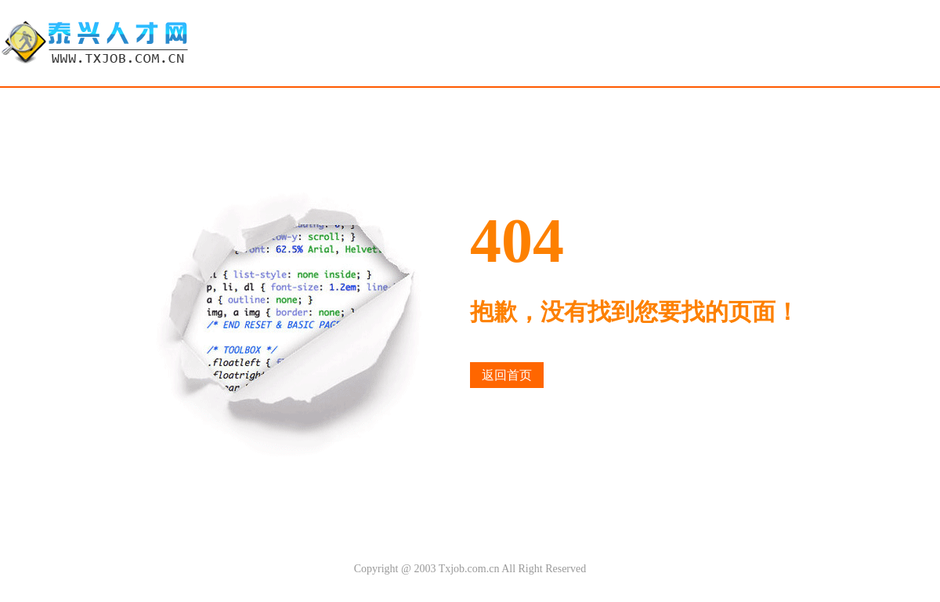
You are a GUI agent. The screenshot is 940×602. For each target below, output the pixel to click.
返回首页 (507, 375)
